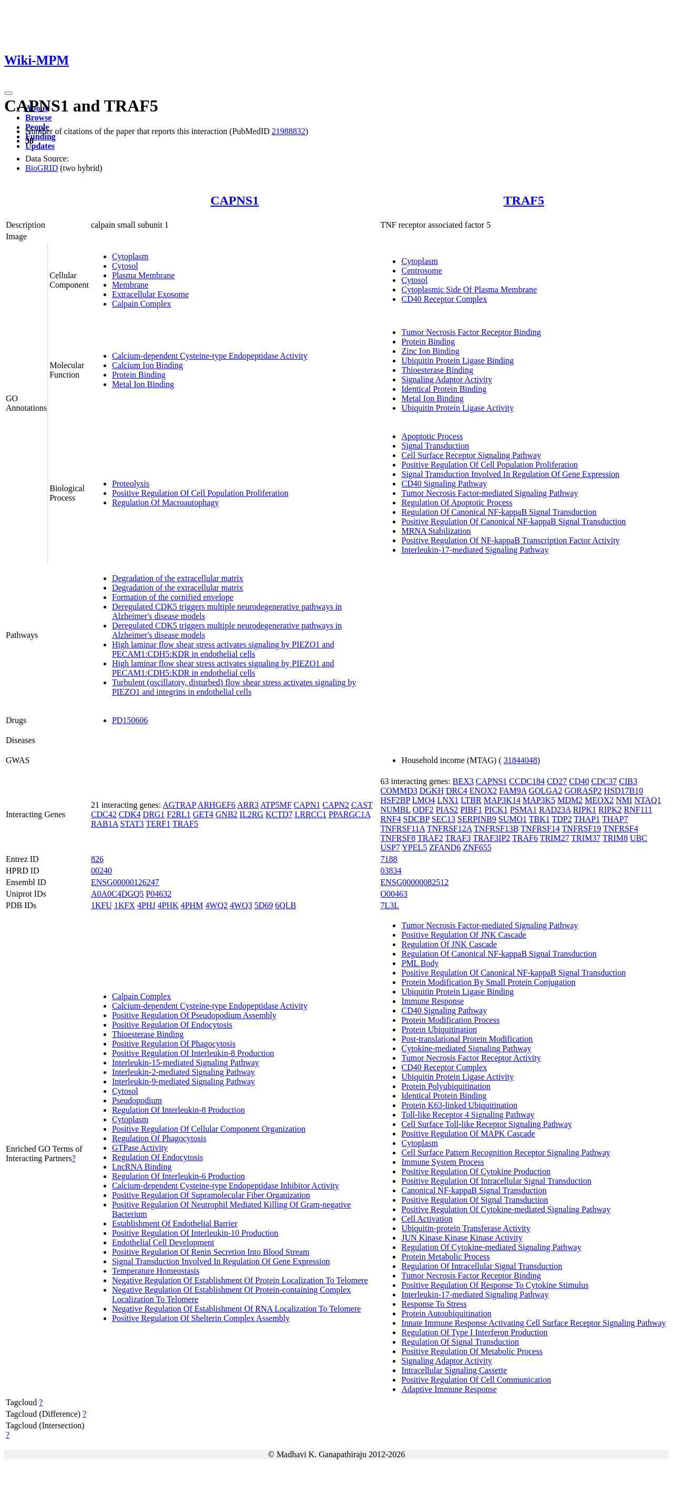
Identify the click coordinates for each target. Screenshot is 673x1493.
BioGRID (41, 168)
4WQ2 (216, 905)
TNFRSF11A (402, 828)
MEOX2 (599, 800)
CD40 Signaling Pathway (444, 483)
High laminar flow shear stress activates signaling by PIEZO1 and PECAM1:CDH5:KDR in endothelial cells (223, 649)
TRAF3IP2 (491, 838)
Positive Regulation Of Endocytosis (172, 1024)
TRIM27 (554, 838)
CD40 (579, 781)
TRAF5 (524, 200)
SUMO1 (512, 819)
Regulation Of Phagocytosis (159, 1138)
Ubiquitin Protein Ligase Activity (457, 407)
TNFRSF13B (496, 828)
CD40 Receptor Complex (444, 298)
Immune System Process (442, 1161)
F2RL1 (178, 814)
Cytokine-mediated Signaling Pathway (466, 1048)
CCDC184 (527, 781)
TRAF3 (458, 838)
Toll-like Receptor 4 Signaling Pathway (467, 1114)
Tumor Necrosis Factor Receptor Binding (471, 332)
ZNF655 (477, 847)
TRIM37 (585, 838)
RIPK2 (609, 809)
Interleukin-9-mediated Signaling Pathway (183, 1081)
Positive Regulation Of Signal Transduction (474, 1199)
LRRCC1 (310, 814)
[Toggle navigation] (8, 93)
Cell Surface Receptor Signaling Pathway (471, 455)
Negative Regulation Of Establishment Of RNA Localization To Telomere (236, 1308)
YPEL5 (414, 847)
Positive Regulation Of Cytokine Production (475, 1171)
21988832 (288, 131)
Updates (40, 145)
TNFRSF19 (581, 828)
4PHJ (146, 905)
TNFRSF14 (540, 828)
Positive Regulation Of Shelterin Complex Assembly (201, 1318)
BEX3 (463, 781)
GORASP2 (582, 790)
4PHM (192, 905)
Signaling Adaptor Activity (446, 379)
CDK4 (130, 814)
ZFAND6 (445, 847)
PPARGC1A (349, 814)
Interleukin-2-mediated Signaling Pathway (183, 1072)
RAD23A (554, 809)
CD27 (557, 781)
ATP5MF (276, 804)
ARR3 (248, 804)
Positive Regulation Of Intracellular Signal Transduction (496, 1180)
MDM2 (570, 800)
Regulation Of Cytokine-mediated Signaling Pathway (491, 1247)
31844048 (520, 760)
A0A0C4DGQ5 (117, 893)
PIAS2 (447, 809)
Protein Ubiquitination (439, 1029)
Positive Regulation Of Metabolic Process (471, 1351)
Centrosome (421, 270)
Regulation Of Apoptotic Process (456, 502)
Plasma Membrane (143, 275)
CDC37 (604, 781)
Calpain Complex (141, 303)
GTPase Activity (140, 1147)
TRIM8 (615, 838)
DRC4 (456, 790)
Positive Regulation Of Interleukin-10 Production (195, 1232)
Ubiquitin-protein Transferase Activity (465, 1228)
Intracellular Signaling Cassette (454, 1370)
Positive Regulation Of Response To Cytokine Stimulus (494, 1285)
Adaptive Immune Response (448, 1389)
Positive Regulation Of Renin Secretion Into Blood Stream (211, 1251)
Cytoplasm (130, 256)
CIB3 (628, 781)
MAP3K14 (502, 800)
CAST (362, 804)
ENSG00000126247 (125, 882)
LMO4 (423, 800)
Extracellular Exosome (150, 294)
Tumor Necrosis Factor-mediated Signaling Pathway (489, 493)
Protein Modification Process (450, 1019)
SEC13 (443, 819)
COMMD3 (398, 790)
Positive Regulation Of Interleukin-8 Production (193, 1053)
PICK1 (495, 809)
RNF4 (390, 819)
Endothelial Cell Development (163, 1242)
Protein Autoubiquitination (446, 1313)
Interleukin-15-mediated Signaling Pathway (185, 1062)
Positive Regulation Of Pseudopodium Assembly (194, 1015)
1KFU (101, 905)
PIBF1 (471, 809)
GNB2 (227, 814)
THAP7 (615, 819)
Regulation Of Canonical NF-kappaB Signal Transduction (498, 511)
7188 (388, 859)
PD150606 (130, 720)
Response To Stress (433, 1303)
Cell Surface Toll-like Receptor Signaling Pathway (486, 1124)
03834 (390, 870)
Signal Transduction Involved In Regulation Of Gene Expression (510, 474)
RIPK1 (584, 809)
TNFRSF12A (449, 828)
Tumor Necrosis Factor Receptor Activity (471, 1057)
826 (97, 859)
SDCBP (416, 819)
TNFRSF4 (620, 828)
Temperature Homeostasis (155, 1270)
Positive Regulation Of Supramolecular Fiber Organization (211, 1195)
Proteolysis (130, 483)
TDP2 (562, 819)
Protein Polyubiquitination (445, 1086)
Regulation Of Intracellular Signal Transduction (481, 1266)
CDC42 (104, 814)
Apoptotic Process (432, 436)
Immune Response (432, 1001)
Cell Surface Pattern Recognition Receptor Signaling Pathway (505, 1152)
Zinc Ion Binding (430, 351)
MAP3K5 (539, 800)
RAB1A (104, 823)
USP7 (390, 847)
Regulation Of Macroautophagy (165, 502)
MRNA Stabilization (436, 530)
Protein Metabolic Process (445, 1256)
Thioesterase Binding (437, 369)
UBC (638, 838)
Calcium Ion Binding (147, 365)
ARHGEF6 (217, 804)
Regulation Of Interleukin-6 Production (178, 1176)
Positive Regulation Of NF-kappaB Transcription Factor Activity (510, 540)
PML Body (420, 963)
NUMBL (395, 809)
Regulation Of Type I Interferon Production (474, 1332)
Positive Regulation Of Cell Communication (475, 1379)
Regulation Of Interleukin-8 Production (178, 1109)
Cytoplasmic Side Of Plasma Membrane (469, 289)
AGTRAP (179, 804)
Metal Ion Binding (143, 384)
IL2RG (251, 814)
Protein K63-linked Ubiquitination (459, 1105)
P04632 (158, 893)
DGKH (432, 790)
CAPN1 (307, 804)
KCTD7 (279, 814)
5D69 (263, 905)
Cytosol (125, 265)
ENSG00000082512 (414, 882)
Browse (38, 117)
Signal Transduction (434, 445)
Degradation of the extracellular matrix (177, 578)
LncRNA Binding (141, 1166)
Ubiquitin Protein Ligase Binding (457, 360)
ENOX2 (483, 790)
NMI (624, 800)
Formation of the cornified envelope (172, 597)
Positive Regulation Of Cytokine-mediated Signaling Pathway (505, 1209)
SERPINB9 (476, 819)
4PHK (168, 905)
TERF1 (158, 823)
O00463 (393, 893)
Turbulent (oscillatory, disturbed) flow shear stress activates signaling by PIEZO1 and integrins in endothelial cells (234, 687)
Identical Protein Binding (443, 388)
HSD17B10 (624, 790)
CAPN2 (335, 804)
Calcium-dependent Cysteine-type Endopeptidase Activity (210, 355)
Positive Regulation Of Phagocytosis (174, 1043)
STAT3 (132, 823)
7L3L (389, 905)
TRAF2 (430, 838)
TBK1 (539, 819)
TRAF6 (525, 838)
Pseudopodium (137, 1100)
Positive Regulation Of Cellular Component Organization (208, 1128)
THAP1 (587, 819)
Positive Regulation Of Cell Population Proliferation (200, 493)
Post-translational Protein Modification (467, 1038)
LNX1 (447, 800)
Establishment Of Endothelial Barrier (175, 1223)
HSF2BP (395, 800)
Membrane (130, 284)
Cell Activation (426, 1218)
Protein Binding (139, 374)
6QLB (285, 905)
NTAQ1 (647, 800)
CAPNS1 (234, 200)
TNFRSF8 (397, 838)
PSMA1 (523, 809)
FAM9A (512, 790)
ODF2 (423, 809)
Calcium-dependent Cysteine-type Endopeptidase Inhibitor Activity (225, 1185)
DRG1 (154, 814)
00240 (101, 870)
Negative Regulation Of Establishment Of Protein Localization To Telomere (240, 1280)
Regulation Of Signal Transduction (460, 1341)
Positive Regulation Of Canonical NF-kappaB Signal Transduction (513, 521)
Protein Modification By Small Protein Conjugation (488, 982)
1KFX (124, 905)
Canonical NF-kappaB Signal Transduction (473, 1190)
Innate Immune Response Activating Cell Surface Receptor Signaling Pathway (533, 1322)
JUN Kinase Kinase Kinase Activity (461, 1237)
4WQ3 (241, 905)
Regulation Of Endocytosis (157, 1157)
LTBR (471, 800)
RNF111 (638, 809)
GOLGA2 (545, 790)
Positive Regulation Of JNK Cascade (463, 934)
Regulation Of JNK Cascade (449, 944)
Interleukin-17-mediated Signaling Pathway (474, 549)
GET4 (203, 814)
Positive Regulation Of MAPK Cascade (468, 1133)
